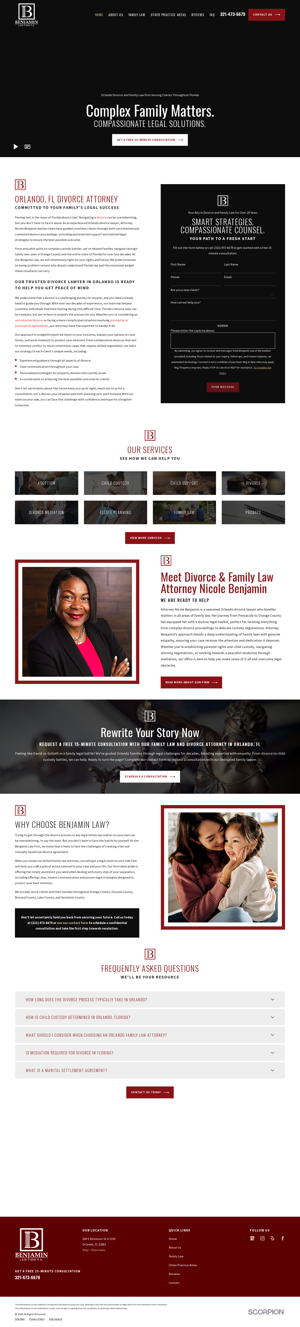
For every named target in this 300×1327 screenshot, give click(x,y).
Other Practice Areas (183, 1265)
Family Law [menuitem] (137, 14)
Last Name (234, 264)
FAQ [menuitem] (212, 14)
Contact (174, 1283)
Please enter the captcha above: (196, 331)
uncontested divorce (29, 320)
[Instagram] (262, 1238)
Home (173, 1239)
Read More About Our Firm (195, 682)
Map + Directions (93, 1250)
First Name (181, 264)
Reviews (174, 1274)
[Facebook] (282, 1238)
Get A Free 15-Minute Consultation (150, 140)
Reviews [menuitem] (198, 14)
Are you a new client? (188, 290)
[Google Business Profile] (252, 1238)
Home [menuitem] (99, 14)
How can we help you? (189, 302)
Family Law (176, 1256)
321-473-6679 (232, 14)
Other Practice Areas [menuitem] (168, 14)
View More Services (150, 538)
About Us (175, 1247)
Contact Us (266, 14)
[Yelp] (272, 1238)
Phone (178, 277)
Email (231, 277)
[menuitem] (20, 1319)
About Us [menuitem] (115, 14)
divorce (101, 217)
